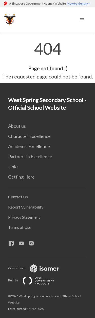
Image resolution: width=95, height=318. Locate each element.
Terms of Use (19, 227)
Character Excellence (29, 136)
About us (17, 126)
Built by (35, 280)
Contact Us (18, 196)
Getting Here (21, 177)
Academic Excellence (29, 146)
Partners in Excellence (30, 156)
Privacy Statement (24, 217)
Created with (37, 268)
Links (13, 166)
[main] (47, 60)
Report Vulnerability (25, 206)
